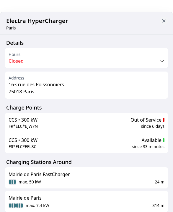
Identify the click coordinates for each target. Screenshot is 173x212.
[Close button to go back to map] (164, 21)
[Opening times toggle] (86, 60)
